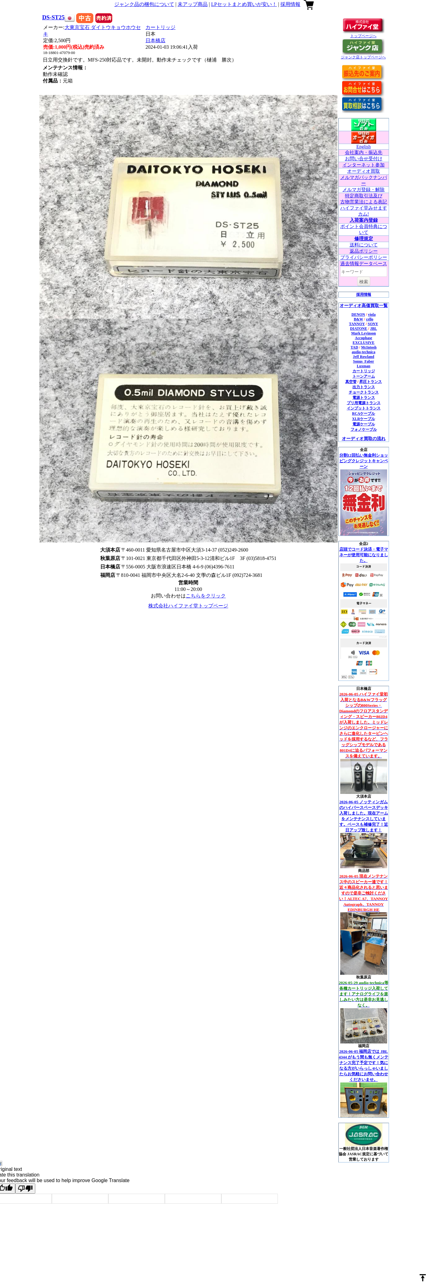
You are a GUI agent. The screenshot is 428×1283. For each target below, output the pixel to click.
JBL (373, 328)
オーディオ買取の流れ (364, 438)
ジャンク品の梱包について (144, 4)
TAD (354, 347)
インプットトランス (364, 408)
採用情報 (290, 4)
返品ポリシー (364, 251)
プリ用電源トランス (364, 403)
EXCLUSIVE (363, 342)
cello (369, 319)
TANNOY (357, 324)
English (364, 146)
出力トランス (363, 387)
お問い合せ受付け (363, 158)
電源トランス (363, 397)
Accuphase (363, 338)
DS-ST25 (53, 17)
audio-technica (363, 352)
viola (372, 314)
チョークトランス (364, 392)
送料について (364, 244)
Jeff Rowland (363, 356)
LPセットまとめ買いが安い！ (244, 4)
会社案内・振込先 (363, 152)
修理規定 (363, 238)
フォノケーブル (364, 429)
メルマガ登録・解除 (363, 189)
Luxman (363, 366)
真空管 (351, 381)
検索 (363, 281)
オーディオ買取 (363, 171)
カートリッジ (160, 27)
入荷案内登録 (364, 220)
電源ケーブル (363, 424)
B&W (358, 319)
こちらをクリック (206, 595)
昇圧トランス (370, 381)
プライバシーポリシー (363, 257)
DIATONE (358, 328)
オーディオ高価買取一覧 (364, 305)
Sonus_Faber (363, 361)
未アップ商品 (193, 4)
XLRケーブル (363, 419)
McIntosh (368, 347)
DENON (358, 314)
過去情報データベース (363, 263)
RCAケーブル (363, 413)
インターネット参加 (363, 164)
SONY (373, 324)
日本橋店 (155, 40)
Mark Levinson (363, 333)
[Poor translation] (25, 1188)
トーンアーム (363, 376)
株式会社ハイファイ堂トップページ (188, 605)
